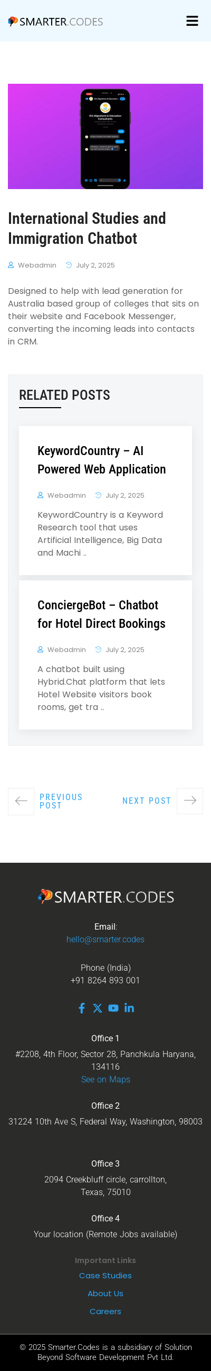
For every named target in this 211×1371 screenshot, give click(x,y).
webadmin (37, 265)
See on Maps (105, 1079)
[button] (192, 21)
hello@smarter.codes (105, 939)
